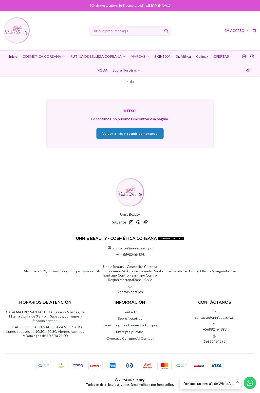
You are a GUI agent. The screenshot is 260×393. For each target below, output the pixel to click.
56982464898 (214, 338)
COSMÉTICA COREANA (43, 56)
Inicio (13, 56)
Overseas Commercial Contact (130, 338)
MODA (102, 70)
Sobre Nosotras (127, 70)
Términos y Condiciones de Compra (130, 325)
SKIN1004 (162, 56)
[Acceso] (236, 30)
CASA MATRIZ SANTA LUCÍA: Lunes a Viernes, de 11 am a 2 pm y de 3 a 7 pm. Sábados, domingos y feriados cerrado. (45, 316)
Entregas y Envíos (130, 332)
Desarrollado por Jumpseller (152, 385)
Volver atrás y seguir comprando (130, 133)
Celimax (202, 56)
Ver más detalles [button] (130, 289)
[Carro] (254, 30)
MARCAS (140, 56)
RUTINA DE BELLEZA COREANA (98, 56)
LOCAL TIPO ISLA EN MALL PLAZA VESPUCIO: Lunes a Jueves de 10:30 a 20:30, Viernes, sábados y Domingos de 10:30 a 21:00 (45, 331)
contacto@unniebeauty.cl (130, 248)
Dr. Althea (183, 56)
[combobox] (130, 31)
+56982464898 (130, 254)
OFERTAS (221, 56)
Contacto (130, 312)
